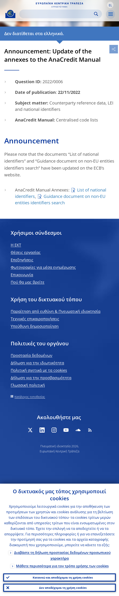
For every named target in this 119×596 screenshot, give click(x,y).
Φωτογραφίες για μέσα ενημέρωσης (43, 267)
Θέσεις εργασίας (26, 252)
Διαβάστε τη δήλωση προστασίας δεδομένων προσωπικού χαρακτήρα (62, 555)
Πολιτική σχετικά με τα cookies (39, 370)
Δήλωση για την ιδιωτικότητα (37, 362)
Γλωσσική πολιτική (28, 385)
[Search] (57, 14)
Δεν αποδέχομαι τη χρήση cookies (63, 588)
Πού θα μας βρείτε (27, 282)
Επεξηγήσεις (22, 259)
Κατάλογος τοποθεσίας (30, 397)
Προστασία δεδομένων (31, 355)
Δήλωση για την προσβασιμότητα (41, 377)
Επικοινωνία (22, 274)
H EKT (16, 244)
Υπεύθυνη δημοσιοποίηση (35, 326)
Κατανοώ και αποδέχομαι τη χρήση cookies (63, 577)
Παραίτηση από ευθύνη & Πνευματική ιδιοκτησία (55, 311)
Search (96, 14)
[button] (110, 5)
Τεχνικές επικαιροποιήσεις (35, 318)
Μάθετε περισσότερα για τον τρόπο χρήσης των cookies (62, 566)
